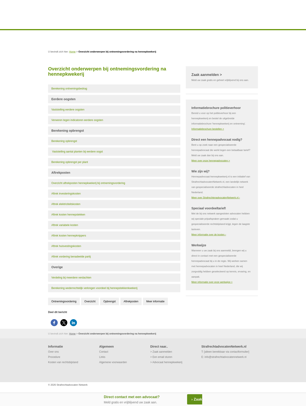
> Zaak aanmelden (161, 351)
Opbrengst (109, 301)
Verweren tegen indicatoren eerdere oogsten (77, 120)
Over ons (53, 351)
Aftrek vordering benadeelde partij (71, 256)
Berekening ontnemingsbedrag (69, 88)
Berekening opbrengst (64, 141)
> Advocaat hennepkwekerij (166, 362)
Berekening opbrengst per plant (69, 162)
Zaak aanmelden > (206, 75)
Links (102, 357)
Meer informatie (155, 301)
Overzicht (90, 301)
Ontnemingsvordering (63, 301)
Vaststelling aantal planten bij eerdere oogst (77, 151)
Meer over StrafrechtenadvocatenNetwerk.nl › (215, 197)
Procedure (54, 357)
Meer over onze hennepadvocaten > (210, 160)
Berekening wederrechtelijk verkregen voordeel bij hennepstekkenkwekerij (94, 288)
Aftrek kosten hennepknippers (68, 235)
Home (72, 51)
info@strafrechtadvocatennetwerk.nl (226, 357)
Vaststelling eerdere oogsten (67, 109)
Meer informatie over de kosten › (208, 234)
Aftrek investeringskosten (66, 193)
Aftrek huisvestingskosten (66, 246)
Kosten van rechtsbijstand (63, 362)
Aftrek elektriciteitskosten (65, 204)
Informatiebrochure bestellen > (207, 129)
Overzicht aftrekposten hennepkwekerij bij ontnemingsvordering (88, 183)
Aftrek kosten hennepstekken (68, 214)
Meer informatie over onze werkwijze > (212, 282)
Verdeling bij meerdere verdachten (71, 277)
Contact (103, 351)
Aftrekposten (131, 301)
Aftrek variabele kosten (64, 225)
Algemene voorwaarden (113, 362)
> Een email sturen (161, 357)
